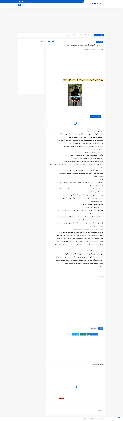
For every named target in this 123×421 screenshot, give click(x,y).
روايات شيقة (99, 41)
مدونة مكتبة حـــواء (95, 4)
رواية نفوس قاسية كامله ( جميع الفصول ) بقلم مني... (78, 35)
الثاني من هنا (99, 276)
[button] (93, 334)
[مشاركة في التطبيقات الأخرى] (69, 334)
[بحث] (19, 5)
